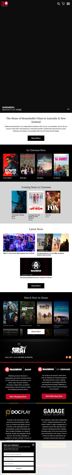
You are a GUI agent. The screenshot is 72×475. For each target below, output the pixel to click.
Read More (36, 138)
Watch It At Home (12, 108)
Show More (36, 332)
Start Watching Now (54, 396)
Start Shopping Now (18, 396)
